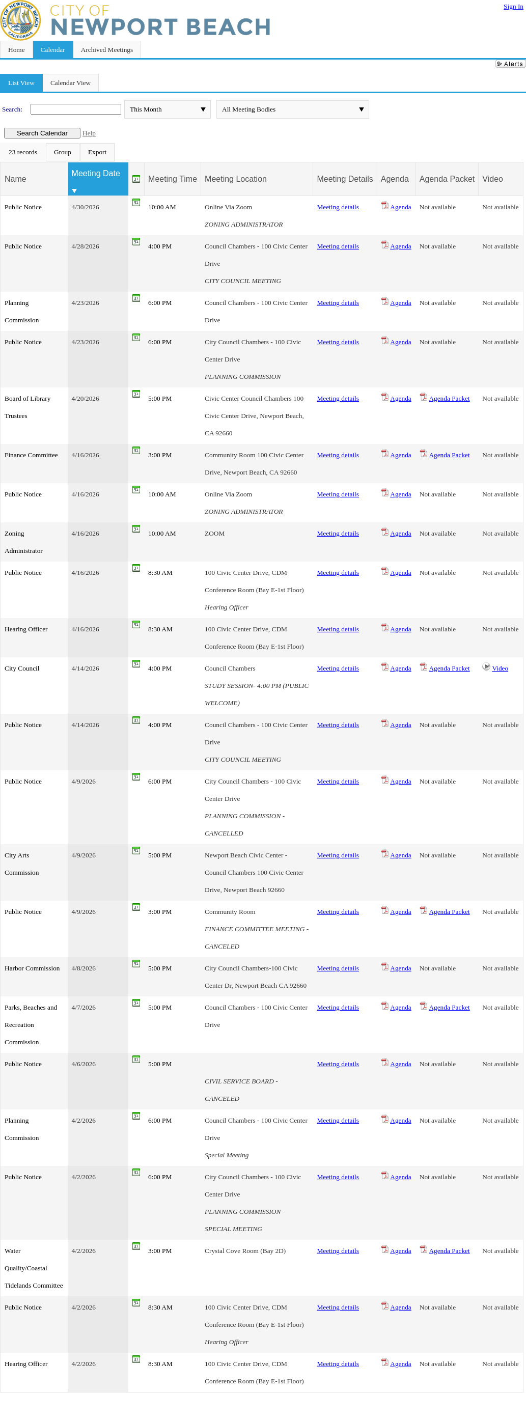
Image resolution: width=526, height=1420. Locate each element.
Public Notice (23, 207)
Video (500, 668)
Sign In (513, 6)
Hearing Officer (26, 629)
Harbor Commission (32, 968)
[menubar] (57, 152)
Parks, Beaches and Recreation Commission (31, 1025)
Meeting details (338, 207)
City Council (22, 668)
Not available (438, 207)
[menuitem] (23, 152)
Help (89, 133)
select (203, 109)
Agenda (400, 207)
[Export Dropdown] (97, 152)
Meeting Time (172, 179)
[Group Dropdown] (62, 152)
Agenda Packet (449, 398)
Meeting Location (236, 179)
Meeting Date (96, 173)
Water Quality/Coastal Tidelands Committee (34, 1268)
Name (15, 179)
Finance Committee (31, 455)
